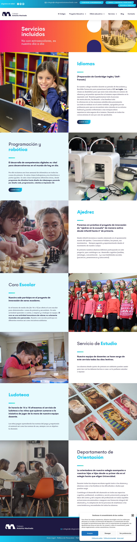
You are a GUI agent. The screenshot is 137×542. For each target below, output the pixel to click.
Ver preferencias (125, 533)
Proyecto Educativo (77, 14)
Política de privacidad (110, 538)
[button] (133, 515)
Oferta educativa (97, 14)
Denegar (108, 533)
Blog (122, 14)
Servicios (112, 14)
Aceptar (90, 533)
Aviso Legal (120, 538)
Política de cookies (97, 538)
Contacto (131, 14)
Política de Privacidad (65, 538)
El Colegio (62, 14)
